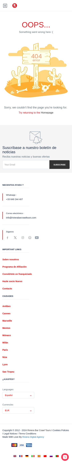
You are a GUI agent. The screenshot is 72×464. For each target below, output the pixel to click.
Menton (6, 328)
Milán (5, 342)
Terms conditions (27, 433)
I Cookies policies (60, 430)
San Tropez (8, 371)
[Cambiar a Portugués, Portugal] (57, 456)
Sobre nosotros (10, 259)
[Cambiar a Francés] (21, 456)
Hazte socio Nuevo (12, 281)
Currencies (7, 404)
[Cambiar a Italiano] (33, 456)
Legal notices (10, 433)
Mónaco (6, 335)
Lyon (5, 364)
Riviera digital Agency (33, 437)
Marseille (7, 320)
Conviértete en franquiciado (17, 274)
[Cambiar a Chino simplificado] (45, 456)
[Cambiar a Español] (39, 456)
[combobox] (18, 395)
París (5, 350)
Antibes (6, 306)
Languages (7, 389)
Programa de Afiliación (14, 266)
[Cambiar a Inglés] (15, 456)
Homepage (47, 112)
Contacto (7, 288)
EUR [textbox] (7, 410)
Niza (4, 357)
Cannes (6, 313)
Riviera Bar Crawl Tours (39, 430)
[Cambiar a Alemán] (27, 456)
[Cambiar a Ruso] (51, 456)
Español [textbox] (8, 395)
